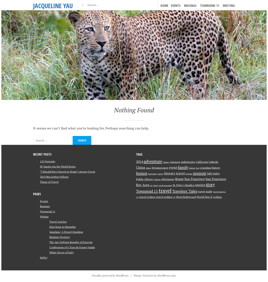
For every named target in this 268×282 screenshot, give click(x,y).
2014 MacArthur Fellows (54, 176)
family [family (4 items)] (183, 167)
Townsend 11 (209, 5)
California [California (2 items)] (202, 162)
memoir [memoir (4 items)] (199, 173)
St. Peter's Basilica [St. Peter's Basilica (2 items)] (184, 185)
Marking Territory (59, 237)
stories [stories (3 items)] (200, 185)
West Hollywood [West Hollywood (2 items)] (186, 197)
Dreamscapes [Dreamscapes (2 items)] (160, 168)
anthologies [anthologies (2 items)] (188, 162)
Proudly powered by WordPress (110, 275)
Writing (229, 5)
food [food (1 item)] (197, 168)
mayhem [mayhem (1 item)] (188, 174)
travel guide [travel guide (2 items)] (205, 191)
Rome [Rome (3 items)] (179, 179)
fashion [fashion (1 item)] (192, 168)
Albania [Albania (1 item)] (166, 162)
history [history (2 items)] (216, 168)
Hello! (43, 257)
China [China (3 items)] (140, 167)
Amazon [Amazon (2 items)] (175, 162)
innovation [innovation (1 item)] (152, 174)
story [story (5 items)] (210, 184)
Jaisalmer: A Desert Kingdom (66, 232)
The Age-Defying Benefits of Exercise (71, 242)
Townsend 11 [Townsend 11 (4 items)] (147, 191)
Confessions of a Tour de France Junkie (72, 247)
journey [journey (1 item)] (160, 174)
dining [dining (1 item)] (148, 168)
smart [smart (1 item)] (155, 185)
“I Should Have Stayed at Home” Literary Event (67, 171)
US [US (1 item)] (174, 197)
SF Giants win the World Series (58, 166)
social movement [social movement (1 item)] (165, 185)
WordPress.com (166, 275)
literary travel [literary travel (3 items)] (174, 173)
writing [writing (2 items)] (217, 197)
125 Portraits (47, 161)
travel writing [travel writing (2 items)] (164, 197)
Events (176, 5)
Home (164, 5)
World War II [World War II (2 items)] (204, 197)
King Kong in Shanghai (62, 227)
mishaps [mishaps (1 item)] (157, 179)
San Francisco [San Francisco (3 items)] (194, 179)
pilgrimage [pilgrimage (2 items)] (168, 179)
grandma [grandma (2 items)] (205, 168)
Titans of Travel (49, 182)
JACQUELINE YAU (53, 5)
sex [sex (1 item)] (151, 185)
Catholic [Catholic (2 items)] (213, 162)
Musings (190, 5)
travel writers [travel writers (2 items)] (147, 197)
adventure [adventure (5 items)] (153, 161)
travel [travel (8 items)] (165, 190)
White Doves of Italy (61, 252)
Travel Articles (58, 221)
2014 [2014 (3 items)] (139, 162)
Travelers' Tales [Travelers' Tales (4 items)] (184, 191)
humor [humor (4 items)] (141, 173)
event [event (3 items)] (173, 167)
